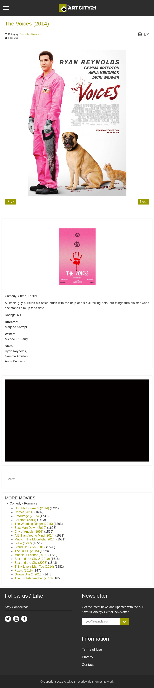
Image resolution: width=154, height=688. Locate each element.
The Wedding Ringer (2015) (34, 523)
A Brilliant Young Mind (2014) (35, 535)
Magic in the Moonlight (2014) (35, 539)
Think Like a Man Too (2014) (35, 566)
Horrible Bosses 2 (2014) (32, 508)
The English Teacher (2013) (34, 578)
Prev (11, 201)
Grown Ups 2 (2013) (29, 574)
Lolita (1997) (24, 543)
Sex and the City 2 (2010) (33, 558)
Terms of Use (92, 649)
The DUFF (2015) (27, 551)
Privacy (87, 657)
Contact (88, 665)
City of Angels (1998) (29, 531)
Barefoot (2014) (26, 520)
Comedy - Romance (31, 34)
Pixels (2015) (24, 570)
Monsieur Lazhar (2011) (31, 555)
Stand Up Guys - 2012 (30, 547)
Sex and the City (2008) (31, 562)
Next (143, 201)
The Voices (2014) (27, 24)
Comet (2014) (24, 512)
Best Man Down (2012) (31, 527)
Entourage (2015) (27, 516)
